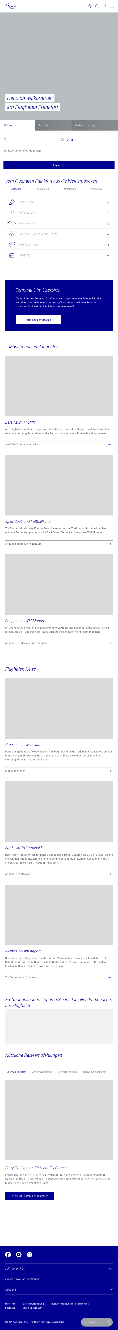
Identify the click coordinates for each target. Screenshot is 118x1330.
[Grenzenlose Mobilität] (59, 726)
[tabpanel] (59, 233)
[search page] (97, 6)
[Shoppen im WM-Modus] (59, 600)
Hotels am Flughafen (94, 1071)
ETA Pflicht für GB (42, 1071)
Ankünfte (43, 125)
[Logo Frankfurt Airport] (9, 6)
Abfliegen (16, 188)
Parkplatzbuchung (85, 125)
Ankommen (43, 188)
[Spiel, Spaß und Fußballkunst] (59, 501)
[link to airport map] (90, 6)
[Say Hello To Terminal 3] (59, 829)
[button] (38, 319)
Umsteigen (70, 188)
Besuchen (96, 188)
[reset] (106, 154)
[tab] (17, 188)
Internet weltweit (67, 1071)
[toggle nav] (112, 6)
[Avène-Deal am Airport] (59, 932)
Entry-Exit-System (16, 1071)
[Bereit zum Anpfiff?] (59, 401)
